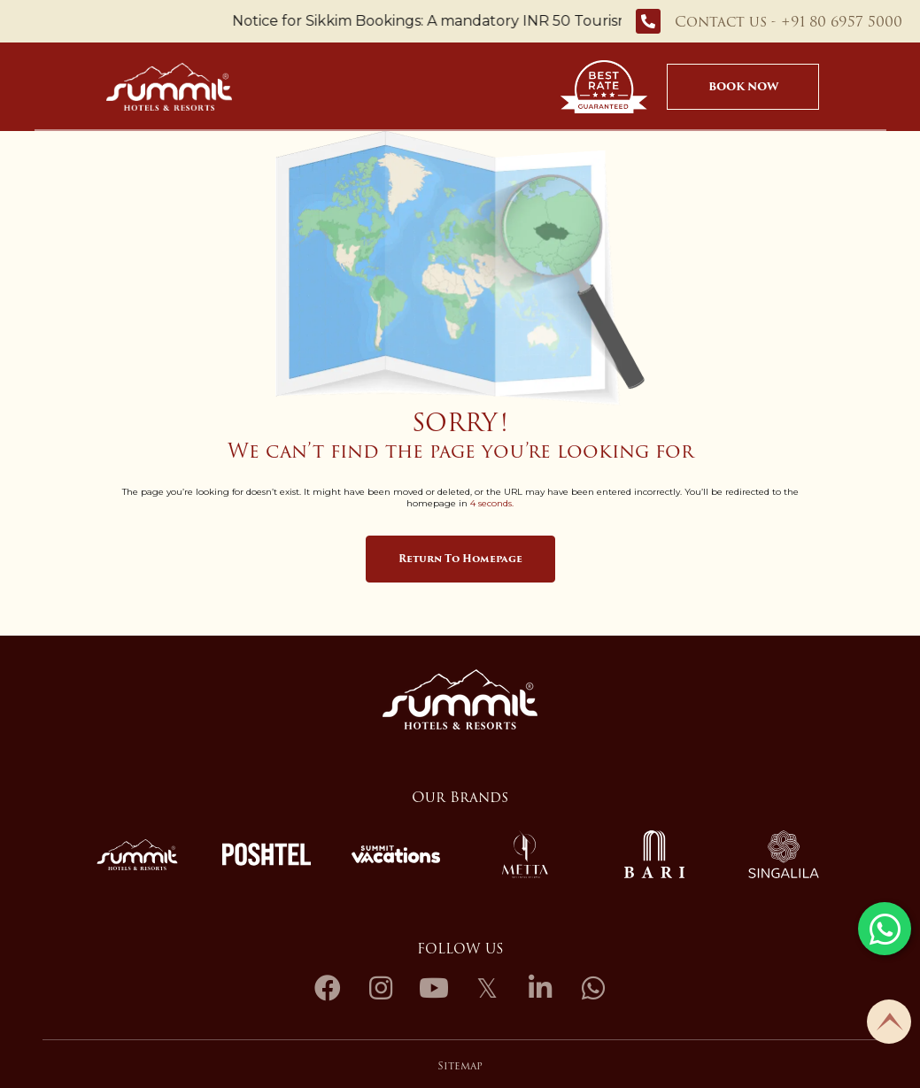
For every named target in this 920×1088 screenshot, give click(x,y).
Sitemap (460, 1065)
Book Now (743, 86)
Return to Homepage (460, 559)
